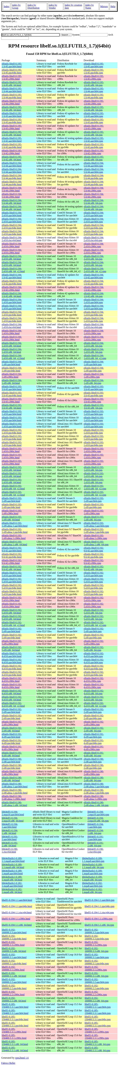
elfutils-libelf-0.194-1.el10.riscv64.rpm (94, 326)
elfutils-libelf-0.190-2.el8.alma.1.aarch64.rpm (96, 785)
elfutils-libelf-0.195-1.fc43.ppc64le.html (12, 121)
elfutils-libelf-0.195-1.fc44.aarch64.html (12, 90)
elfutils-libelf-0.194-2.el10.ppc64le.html (12, 226)
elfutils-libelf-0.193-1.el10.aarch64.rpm (94, 412)
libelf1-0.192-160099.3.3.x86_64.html (14, 949)
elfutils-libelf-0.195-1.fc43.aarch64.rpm (94, 114)
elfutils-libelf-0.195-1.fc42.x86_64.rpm (94, 158)
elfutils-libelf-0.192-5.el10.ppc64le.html (12, 586)
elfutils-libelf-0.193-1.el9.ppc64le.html (12, 506)
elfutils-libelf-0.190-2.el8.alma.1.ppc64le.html (15, 791)
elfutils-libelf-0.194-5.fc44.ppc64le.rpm (94, 177)
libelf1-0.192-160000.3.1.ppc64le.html (14, 962)
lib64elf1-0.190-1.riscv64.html (10, 850)
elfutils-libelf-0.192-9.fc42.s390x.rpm (94, 561)
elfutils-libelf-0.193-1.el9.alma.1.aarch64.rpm (96, 524)
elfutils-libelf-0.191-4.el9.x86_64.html (12, 754)
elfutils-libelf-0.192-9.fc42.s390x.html (12, 561)
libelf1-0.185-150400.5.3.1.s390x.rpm (97, 1030)
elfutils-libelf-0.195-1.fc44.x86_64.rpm (94, 108)
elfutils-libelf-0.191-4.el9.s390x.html (12, 748)
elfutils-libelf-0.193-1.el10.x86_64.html (12, 468)
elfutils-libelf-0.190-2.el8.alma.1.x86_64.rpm (96, 804)
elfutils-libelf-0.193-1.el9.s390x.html (12, 512)
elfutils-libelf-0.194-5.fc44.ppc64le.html (12, 177)
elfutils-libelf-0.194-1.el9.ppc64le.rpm (94, 369)
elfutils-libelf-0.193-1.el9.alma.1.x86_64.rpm (96, 543)
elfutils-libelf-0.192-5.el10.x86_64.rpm (94, 611)
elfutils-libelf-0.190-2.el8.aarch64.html (12, 760)
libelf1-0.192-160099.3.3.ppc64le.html (14, 937)
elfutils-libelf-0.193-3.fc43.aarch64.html (12, 388)
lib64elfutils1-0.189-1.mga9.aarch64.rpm (92, 872)
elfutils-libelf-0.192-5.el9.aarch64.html (12, 630)
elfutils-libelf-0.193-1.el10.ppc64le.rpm (94, 431)
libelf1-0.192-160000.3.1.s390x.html (13, 968)
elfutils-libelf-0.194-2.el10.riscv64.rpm (94, 239)
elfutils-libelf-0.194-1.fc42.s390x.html (12, 288)
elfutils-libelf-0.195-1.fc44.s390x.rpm (94, 102)
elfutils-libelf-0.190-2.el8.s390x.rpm (94, 773)
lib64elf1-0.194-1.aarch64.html (10, 825)
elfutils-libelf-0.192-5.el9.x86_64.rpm (94, 648)
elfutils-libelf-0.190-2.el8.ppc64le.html (12, 766)
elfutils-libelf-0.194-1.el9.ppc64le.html (12, 369)
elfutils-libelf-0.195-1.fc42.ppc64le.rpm (94, 146)
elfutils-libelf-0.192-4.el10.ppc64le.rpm (94, 667)
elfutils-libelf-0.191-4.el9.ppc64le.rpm (94, 741)
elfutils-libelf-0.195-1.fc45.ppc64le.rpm (94, 71)
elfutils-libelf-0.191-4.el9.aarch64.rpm (94, 735)
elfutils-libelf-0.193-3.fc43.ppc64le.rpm (94, 394)
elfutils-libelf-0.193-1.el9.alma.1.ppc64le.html (15, 530)
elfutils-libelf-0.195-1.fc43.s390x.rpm (94, 127)
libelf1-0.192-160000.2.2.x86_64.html (14, 999)
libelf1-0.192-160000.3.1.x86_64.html (14, 974)
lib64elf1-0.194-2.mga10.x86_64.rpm (98, 819)
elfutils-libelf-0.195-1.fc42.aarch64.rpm (94, 139)
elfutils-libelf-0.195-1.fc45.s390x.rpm (94, 77)
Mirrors (104, 6)
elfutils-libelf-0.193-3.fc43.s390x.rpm (94, 400)
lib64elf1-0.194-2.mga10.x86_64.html (13, 819)
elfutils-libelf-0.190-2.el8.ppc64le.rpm (94, 766)
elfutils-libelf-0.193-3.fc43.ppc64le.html (12, 394)
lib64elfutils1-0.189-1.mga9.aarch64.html (12, 872)
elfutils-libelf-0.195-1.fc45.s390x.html (12, 77)
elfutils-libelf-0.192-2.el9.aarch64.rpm (94, 710)
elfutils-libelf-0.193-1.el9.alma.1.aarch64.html (15, 524)
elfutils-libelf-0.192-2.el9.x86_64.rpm (94, 729)
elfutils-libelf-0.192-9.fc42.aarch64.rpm (94, 549)
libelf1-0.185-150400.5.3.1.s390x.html (14, 1030)
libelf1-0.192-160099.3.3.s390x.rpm (96, 943)
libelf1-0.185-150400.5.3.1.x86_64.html (15, 1043)
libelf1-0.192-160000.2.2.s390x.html (13, 993)
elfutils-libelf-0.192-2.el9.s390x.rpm (94, 723)
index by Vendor (52, 6)
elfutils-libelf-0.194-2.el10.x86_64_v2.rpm (95, 270)
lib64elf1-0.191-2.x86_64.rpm (95, 844)
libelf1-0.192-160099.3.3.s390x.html (13, 943)
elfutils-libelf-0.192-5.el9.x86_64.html (12, 648)
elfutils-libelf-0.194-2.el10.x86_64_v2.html (13, 270)
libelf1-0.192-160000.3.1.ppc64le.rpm (97, 962)
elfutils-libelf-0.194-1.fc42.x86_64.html (12, 295)
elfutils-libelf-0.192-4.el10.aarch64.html (12, 655)
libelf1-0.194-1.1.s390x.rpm (98, 918)
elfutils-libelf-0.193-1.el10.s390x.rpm (94, 450)
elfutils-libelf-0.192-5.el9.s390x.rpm (94, 642)
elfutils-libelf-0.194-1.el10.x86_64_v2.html (13, 357)
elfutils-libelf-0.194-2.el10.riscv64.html (12, 239)
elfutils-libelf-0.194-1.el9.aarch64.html (12, 363)
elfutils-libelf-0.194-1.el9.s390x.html (12, 375)
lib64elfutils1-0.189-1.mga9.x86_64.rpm (92, 878)
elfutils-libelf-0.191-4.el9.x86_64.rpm (94, 754)
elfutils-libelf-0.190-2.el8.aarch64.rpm (94, 760)
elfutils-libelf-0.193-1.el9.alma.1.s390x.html (14, 537)
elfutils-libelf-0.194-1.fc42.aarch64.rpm (94, 276)
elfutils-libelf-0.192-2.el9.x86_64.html (12, 729)
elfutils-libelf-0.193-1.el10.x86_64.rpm (94, 468)
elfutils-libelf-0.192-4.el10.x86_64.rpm (94, 692)
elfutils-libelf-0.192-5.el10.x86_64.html (12, 611)
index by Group (16, 6)
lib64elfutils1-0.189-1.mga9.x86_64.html (12, 878)
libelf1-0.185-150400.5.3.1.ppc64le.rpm (98, 1018)
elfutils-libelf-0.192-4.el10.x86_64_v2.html (13, 704)
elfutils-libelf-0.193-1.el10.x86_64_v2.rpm (95, 487)
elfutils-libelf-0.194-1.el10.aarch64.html (12, 301)
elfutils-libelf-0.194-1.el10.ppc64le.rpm (94, 313)
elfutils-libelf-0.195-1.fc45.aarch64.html (12, 65)
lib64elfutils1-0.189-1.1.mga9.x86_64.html (13, 866)
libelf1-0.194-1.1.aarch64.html (17, 900)
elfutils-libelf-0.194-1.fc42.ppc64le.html (12, 282)
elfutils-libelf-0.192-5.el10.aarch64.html (12, 574)
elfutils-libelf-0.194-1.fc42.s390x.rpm (94, 288)
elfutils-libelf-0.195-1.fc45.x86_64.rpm (94, 83)
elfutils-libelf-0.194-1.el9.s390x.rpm (94, 375)
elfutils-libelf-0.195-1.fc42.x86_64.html (12, 158)
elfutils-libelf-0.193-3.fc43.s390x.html (12, 400)
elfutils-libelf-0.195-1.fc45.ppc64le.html (12, 71)
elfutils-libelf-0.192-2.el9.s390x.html (12, 723)
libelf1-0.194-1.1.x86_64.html (17, 925)
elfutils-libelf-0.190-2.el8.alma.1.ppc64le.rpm (96, 791)
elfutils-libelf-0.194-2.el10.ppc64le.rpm (94, 226)
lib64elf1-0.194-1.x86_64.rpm (95, 832)
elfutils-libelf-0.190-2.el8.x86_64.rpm (94, 779)
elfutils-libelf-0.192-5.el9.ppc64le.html (12, 636)
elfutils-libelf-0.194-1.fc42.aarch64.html (12, 276)
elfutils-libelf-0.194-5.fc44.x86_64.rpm (94, 201)
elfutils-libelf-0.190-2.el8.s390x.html (12, 773)
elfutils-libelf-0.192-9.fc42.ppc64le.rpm (94, 555)
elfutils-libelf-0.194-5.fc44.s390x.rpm (94, 189)
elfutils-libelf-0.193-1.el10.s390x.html (12, 450)
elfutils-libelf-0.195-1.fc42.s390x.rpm (94, 152)
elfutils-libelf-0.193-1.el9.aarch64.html (12, 499)
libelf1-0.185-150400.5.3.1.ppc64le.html (15, 1018)
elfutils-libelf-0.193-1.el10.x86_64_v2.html (13, 487)
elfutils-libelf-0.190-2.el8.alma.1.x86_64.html (14, 804)
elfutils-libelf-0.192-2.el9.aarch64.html (12, 710)
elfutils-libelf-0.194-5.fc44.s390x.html (12, 189)
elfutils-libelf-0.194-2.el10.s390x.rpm (94, 245)
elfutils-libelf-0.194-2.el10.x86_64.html (12, 257)
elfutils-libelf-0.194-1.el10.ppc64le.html (12, 313)
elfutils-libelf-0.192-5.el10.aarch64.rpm (94, 574)
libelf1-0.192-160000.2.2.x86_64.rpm (96, 999)
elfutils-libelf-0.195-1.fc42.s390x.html (12, 152)
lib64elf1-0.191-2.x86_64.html (10, 844)
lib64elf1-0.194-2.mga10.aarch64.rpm (98, 813)
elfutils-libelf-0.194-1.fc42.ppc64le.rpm (94, 282)
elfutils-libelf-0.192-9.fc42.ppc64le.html (12, 555)
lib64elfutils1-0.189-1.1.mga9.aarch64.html (13, 859)
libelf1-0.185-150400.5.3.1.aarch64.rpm (98, 1005)
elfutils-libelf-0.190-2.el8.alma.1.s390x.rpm (95, 797)
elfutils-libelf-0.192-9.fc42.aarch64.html (12, 549)
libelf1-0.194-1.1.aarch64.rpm (100, 900)
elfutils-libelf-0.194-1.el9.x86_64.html (12, 381)
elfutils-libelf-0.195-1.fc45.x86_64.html (12, 83)
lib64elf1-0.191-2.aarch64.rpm (95, 838)
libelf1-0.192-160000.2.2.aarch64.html (14, 981)
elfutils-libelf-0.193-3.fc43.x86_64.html (12, 406)
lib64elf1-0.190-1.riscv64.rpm (95, 850)
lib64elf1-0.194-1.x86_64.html (10, 832)
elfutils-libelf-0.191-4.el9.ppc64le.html (12, 741)
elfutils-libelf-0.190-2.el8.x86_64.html (12, 779)
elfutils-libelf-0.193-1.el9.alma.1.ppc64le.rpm (96, 530)
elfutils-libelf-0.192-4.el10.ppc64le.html (12, 667)
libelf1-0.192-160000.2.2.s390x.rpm (96, 993)
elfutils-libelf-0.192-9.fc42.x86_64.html (12, 568)
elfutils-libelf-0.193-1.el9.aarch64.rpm (94, 499)
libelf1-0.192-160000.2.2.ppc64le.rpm (97, 987)
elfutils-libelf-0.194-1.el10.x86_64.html (12, 344)
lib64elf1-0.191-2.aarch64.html (10, 838)
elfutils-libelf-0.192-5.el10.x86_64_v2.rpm (95, 624)
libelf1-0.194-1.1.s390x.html (16, 918)
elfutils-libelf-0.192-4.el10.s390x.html (12, 679)
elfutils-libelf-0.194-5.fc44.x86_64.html (12, 201)
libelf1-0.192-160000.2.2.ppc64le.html (14, 987)
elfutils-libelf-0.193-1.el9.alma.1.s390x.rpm (95, 537)
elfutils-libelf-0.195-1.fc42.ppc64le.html (12, 146)
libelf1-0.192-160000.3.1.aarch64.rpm (97, 956)
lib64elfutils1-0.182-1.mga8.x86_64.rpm (92, 890)
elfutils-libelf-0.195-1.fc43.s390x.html (12, 127)
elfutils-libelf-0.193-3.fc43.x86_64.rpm (94, 406)
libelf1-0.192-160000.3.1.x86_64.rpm (96, 974)
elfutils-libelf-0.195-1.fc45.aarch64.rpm (94, 65)
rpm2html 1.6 (22, 1057)
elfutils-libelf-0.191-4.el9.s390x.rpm (94, 748)
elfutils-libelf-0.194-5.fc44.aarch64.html (12, 164)
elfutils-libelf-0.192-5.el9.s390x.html (12, 642)
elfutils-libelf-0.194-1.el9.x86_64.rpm (94, 381)
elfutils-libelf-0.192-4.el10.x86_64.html (12, 692)
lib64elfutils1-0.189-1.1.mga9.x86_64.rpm (93, 866)
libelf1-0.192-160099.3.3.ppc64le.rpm (97, 937)
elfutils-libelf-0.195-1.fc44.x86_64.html (12, 108)
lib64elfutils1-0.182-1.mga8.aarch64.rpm (92, 884)
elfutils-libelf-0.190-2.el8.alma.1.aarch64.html (15, 785)
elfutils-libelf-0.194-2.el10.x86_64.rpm (94, 257)
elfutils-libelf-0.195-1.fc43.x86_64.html (12, 133)
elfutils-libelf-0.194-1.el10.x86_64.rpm (94, 344)
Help (112, 6)
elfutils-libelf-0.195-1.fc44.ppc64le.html (12, 96)
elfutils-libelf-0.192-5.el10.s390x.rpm (94, 599)
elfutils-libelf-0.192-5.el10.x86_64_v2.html (13, 624)
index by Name (89, 6)
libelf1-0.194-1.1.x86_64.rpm (99, 925)
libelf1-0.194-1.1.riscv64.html (17, 912)
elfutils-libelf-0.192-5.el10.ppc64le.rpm (94, 586)
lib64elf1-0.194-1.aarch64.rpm (95, 825)
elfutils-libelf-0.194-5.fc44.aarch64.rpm (94, 164)
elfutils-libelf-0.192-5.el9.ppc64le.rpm (94, 636)
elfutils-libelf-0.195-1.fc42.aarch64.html (12, 139)
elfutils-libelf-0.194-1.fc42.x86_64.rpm (94, 295)
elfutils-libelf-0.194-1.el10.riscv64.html (12, 326)
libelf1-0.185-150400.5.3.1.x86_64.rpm (97, 1043)
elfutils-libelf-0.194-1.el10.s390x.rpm (94, 332)
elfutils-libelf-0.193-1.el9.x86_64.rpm (94, 518)
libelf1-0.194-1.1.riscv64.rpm (99, 912)
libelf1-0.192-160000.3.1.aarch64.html (14, 956)
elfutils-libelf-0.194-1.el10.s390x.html (12, 332)
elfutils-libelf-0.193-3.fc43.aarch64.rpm (94, 388)
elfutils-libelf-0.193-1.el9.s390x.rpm (94, 512)
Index (6, 6)
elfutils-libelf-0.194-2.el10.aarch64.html (12, 214)
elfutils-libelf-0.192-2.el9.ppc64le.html (12, 717)
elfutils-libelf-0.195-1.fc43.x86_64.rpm (94, 133)
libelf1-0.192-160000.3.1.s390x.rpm (96, 968)
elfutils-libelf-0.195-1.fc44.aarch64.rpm (94, 90)
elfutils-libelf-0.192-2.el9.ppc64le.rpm (94, 717)
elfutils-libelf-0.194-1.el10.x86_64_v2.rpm (95, 357)
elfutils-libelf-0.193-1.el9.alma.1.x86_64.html (14, 543)
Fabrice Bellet (8, 1063)
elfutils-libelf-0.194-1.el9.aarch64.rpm (94, 363)
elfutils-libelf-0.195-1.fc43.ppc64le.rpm (94, 121)
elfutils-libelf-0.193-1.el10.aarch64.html (12, 412)
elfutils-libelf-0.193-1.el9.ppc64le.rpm (94, 506)
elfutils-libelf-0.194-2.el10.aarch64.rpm (94, 214)
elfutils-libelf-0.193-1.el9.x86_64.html (12, 518)
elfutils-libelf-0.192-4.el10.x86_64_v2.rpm (95, 704)
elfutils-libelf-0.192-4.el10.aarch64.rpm (94, 655)
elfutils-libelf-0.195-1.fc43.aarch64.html (12, 114)
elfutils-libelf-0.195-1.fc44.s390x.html (12, 102)
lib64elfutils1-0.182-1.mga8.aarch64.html (12, 884)
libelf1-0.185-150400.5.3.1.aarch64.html (15, 1005)
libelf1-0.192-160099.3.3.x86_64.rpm (96, 949)
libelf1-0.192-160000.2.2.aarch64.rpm (97, 981)
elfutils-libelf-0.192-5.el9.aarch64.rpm (94, 630)
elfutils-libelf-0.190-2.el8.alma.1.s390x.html (14, 797)
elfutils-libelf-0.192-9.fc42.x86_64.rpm (94, 568)
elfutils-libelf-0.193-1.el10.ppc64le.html (12, 431)
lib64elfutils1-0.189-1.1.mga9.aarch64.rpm (93, 859)
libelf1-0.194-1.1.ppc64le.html (17, 906)
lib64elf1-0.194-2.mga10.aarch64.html (13, 813)
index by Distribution (33, 6)
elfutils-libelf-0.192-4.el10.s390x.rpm (94, 679)
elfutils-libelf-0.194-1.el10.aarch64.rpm (94, 301)
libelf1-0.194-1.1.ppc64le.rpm (100, 906)
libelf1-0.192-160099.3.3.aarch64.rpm (97, 931)
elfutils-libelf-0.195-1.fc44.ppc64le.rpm (94, 96)
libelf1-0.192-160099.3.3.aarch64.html (14, 931)
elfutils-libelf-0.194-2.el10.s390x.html (12, 245)
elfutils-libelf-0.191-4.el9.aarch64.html (12, 735)
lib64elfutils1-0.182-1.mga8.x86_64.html (12, 890)
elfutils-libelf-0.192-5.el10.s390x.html (12, 599)
